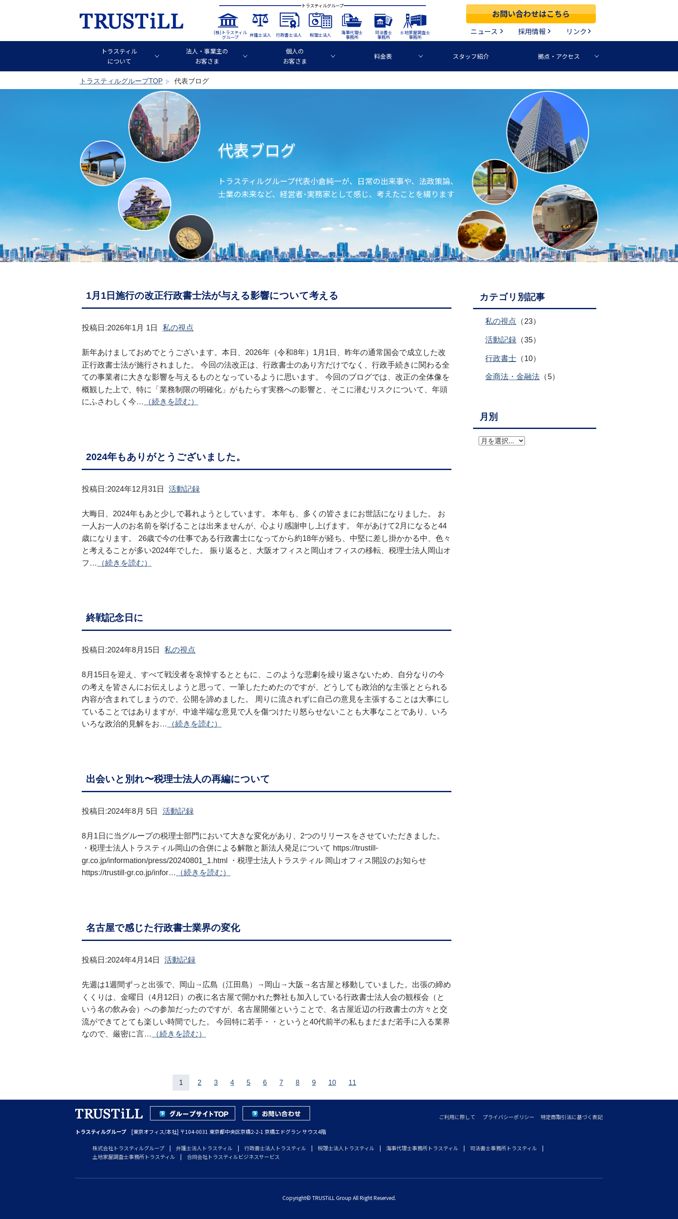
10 (332, 1082)
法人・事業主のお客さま (207, 56)
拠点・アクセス (559, 56)
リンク (576, 31)
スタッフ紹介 (471, 56)
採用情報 (532, 31)
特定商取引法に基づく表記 (571, 1116)
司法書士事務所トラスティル (503, 1148)
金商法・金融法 (512, 376)
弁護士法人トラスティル (204, 1148)
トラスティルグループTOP (121, 81)
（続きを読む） (171, 401)
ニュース (484, 31)
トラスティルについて (119, 56)
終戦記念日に (115, 617)
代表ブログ (257, 149)
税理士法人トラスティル (346, 1148)
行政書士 (500, 358)
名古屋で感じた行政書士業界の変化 (163, 927)
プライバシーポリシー (508, 1116)
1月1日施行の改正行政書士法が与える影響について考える (212, 295)
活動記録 (184, 489)
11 (352, 1082)
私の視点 (178, 327)
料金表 (383, 56)
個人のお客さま (295, 56)
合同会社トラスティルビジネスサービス (233, 1156)
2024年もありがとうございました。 (166, 456)
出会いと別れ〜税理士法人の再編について (178, 779)
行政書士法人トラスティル (275, 1148)
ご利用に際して (457, 1116)
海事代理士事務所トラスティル (422, 1148)
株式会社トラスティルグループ (128, 1148)
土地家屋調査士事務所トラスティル (134, 1156)
